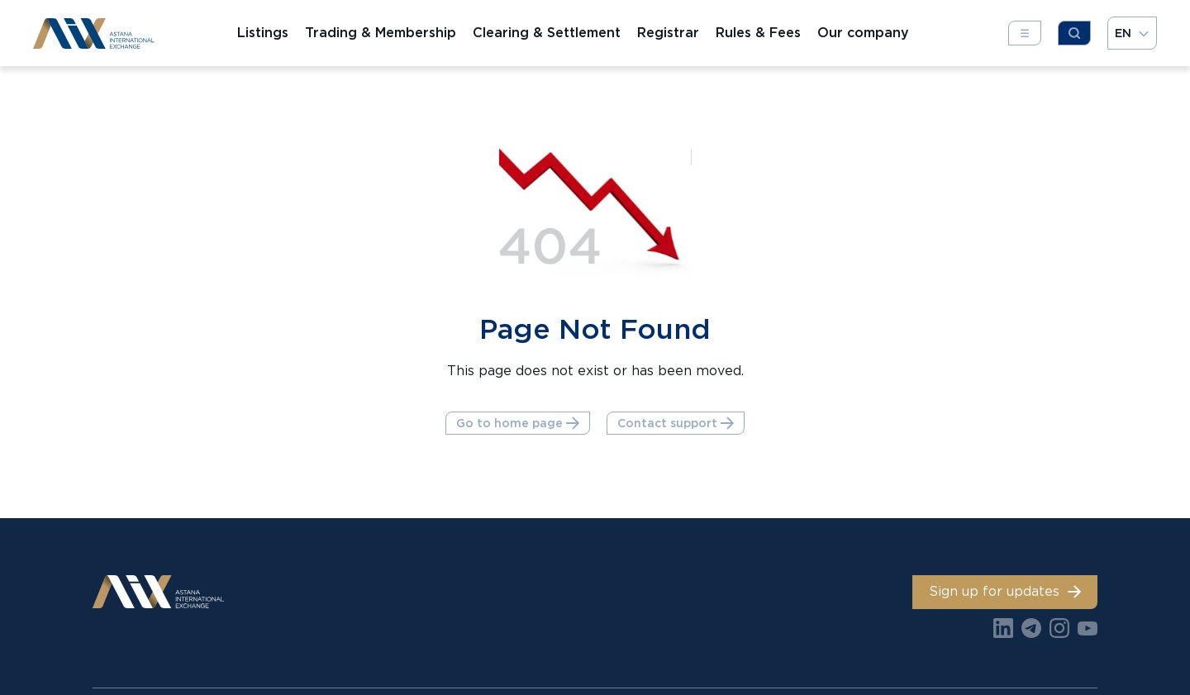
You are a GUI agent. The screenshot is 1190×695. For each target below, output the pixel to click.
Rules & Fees (758, 33)
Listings (262, 33)
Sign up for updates (1005, 591)
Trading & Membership (380, 33)
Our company (863, 33)
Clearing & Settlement (547, 33)
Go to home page (517, 423)
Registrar (668, 33)
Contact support (675, 423)
